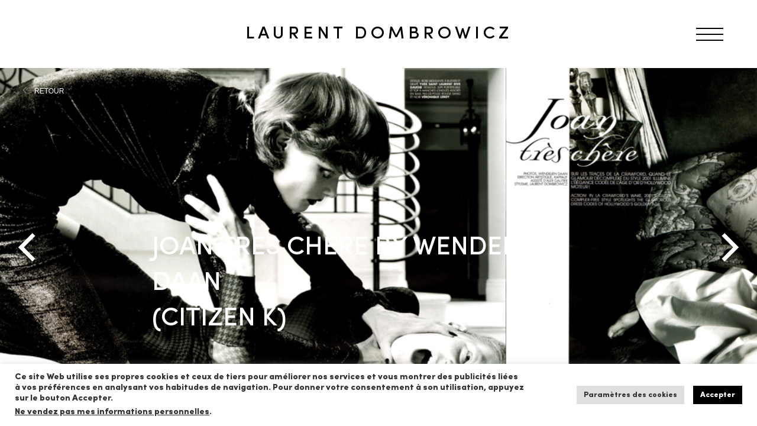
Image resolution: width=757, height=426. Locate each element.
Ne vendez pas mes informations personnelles (112, 412)
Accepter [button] (717, 395)
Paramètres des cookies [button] (630, 395)
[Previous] (29, 247)
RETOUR (49, 91)
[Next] (727, 247)
